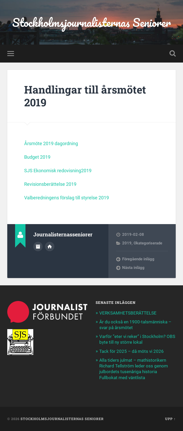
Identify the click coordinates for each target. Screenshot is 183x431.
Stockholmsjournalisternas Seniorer (91, 22)
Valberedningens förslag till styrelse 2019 (66, 197)
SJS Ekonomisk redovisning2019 (58, 170)
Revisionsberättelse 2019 (50, 184)
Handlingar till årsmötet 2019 (85, 96)
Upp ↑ (170, 419)
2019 (127, 243)
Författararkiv (38, 246)
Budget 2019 (37, 157)
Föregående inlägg (138, 259)
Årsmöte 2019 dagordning (51, 143)
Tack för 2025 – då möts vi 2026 (131, 351)
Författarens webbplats (49, 246)
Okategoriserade (148, 243)
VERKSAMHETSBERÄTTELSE (128, 313)
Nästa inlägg (133, 267)
